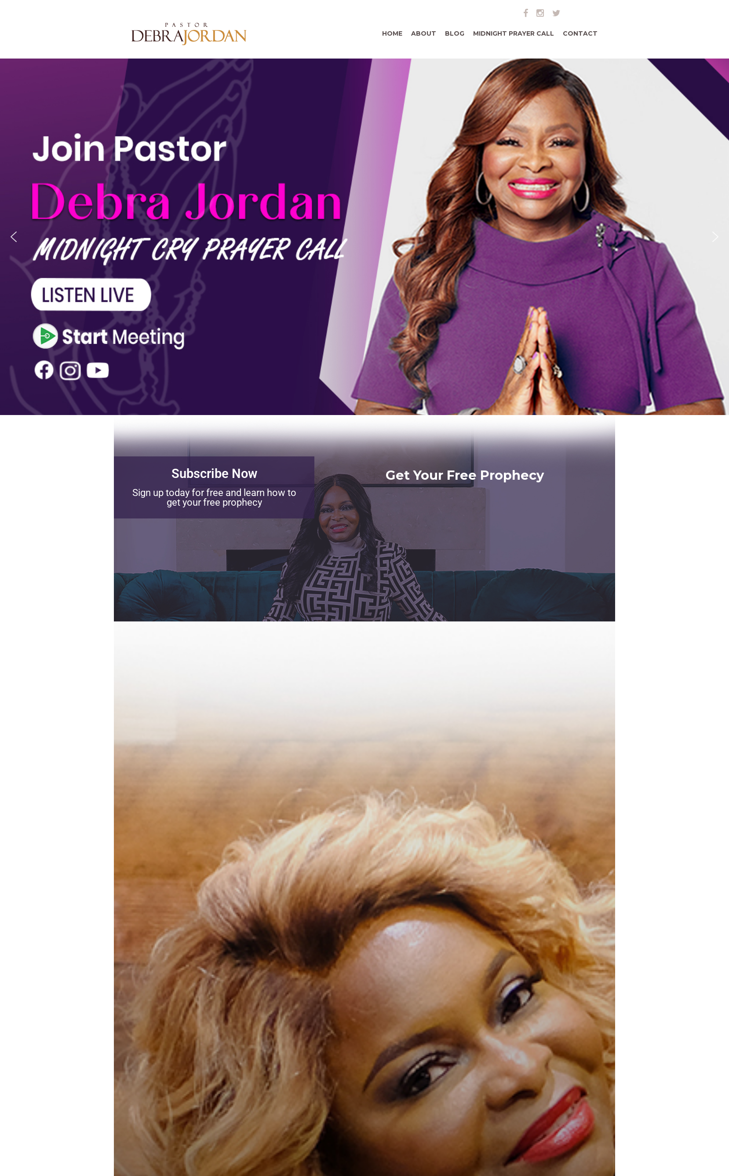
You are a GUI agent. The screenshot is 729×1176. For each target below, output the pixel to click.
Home (392, 33)
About (423, 33)
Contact (580, 33)
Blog (454, 33)
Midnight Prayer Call (513, 33)
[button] (14, 237)
